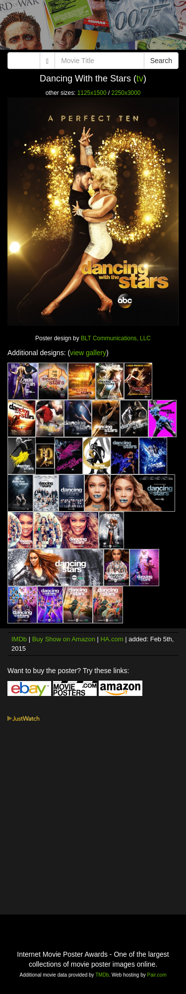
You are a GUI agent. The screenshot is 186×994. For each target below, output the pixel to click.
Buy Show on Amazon (63, 639)
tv (139, 78)
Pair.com (157, 975)
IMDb (19, 639)
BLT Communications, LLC (116, 338)
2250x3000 (126, 92)
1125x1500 (92, 92)
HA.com (111, 639)
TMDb (102, 975)
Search (161, 61)
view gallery (88, 353)
